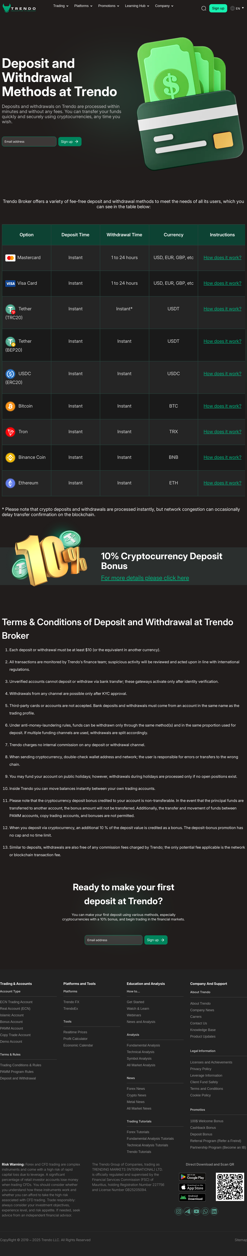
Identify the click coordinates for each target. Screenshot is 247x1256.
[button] (61, 6)
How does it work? (222, 257)
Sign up (70, 141)
